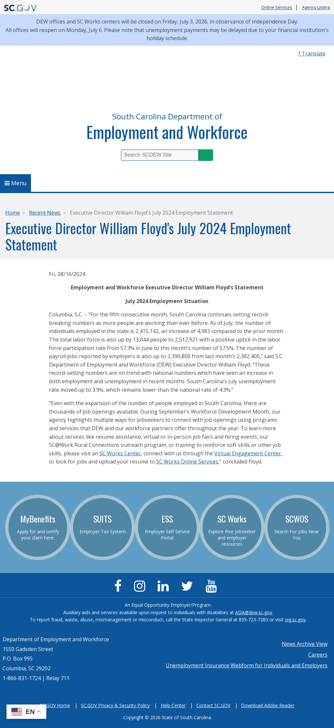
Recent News (45, 212)
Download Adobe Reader (267, 705)
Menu (16, 183)
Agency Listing (316, 7)
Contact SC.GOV (213, 705)
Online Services (276, 7)
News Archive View (304, 643)
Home (12, 212)
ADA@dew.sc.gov (253, 612)
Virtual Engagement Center (247, 453)
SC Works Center (120, 453)
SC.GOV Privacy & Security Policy (115, 705)
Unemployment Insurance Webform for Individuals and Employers (246, 665)
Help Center (173, 705)
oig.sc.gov (295, 619)
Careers (317, 654)
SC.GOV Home (55, 705)
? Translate (312, 53)
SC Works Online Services (187, 461)
